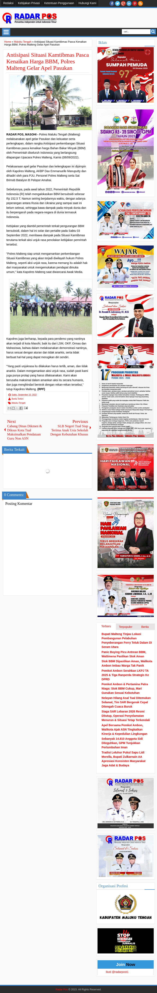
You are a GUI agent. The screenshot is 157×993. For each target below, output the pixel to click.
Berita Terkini (18, 399)
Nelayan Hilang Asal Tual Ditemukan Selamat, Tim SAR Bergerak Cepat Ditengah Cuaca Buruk (126, 702)
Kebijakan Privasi (29, 3)
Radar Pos (62, 989)
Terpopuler (125, 626)
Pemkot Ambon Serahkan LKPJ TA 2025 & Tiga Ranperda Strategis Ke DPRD (125, 675)
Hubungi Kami (87, 3)
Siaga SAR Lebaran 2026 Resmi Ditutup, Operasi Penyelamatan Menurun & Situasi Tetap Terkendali (126, 716)
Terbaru (106, 626)
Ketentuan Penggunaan (59, 3)
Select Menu (6, 32)
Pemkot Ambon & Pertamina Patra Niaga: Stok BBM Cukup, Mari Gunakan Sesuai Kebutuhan (125, 688)
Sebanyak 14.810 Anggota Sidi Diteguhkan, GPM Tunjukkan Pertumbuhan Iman (122, 743)
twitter (117, 3)
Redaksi (8, 3)
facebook (111, 3)
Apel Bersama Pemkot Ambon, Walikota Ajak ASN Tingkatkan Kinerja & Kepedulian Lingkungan (124, 729)
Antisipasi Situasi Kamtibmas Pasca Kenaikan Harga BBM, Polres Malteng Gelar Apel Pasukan (47, 61)
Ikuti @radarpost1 (117, 972)
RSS (140, 3)
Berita (145, 626)
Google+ (123, 3)
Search (153, 31)
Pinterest (134, 3)
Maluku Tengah (19, 403)
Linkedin (129, 3)
